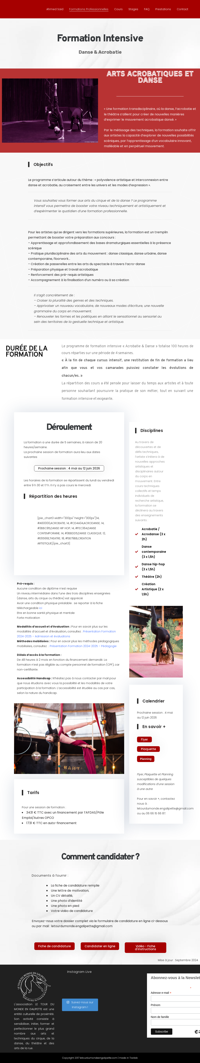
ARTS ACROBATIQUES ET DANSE (150, 77)
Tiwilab (133, 1057)
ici (40, 608)
